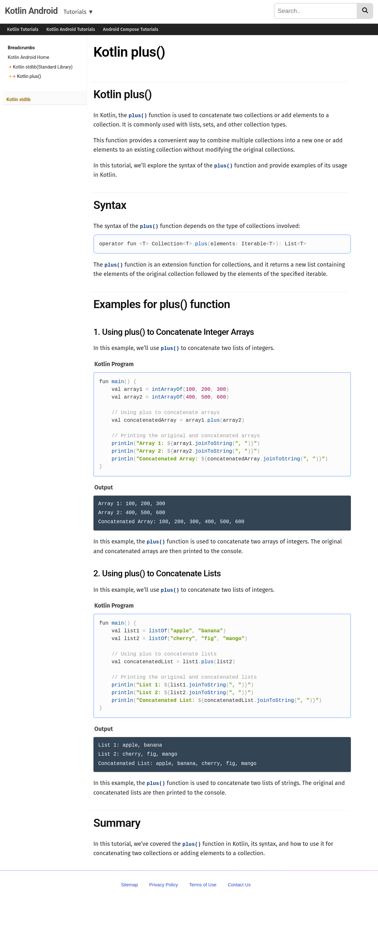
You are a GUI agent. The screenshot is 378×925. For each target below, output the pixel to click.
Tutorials (78, 11)
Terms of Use (203, 882)
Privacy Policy (163, 882)
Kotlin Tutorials (22, 29)
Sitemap (129, 882)
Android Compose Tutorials (130, 29)
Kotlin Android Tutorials (70, 29)
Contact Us (239, 882)
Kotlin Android (31, 11)
